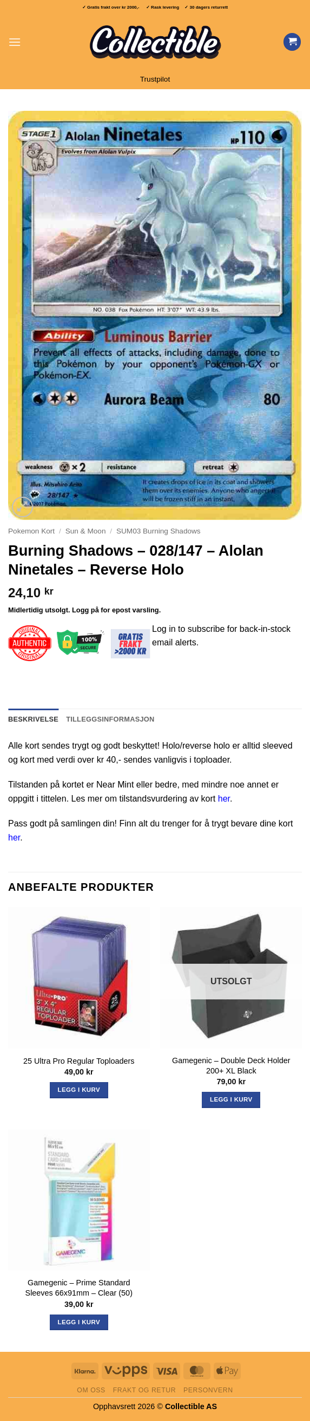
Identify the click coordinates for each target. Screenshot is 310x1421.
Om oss (91, 1390)
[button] (14, 42)
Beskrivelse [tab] (33, 719)
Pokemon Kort (31, 531)
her (224, 798)
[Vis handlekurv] (292, 42)
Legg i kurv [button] (79, 1089)
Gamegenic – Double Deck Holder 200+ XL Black (231, 1065)
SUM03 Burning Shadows (158, 531)
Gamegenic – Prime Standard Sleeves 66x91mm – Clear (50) (79, 1287)
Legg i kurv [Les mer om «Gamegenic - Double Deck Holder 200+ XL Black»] (231, 1099)
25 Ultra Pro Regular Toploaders (78, 1061)
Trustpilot (155, 79)
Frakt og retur (144, 1390)
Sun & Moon (85, 531)
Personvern (208, 1390)
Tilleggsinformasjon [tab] (110, 719)
